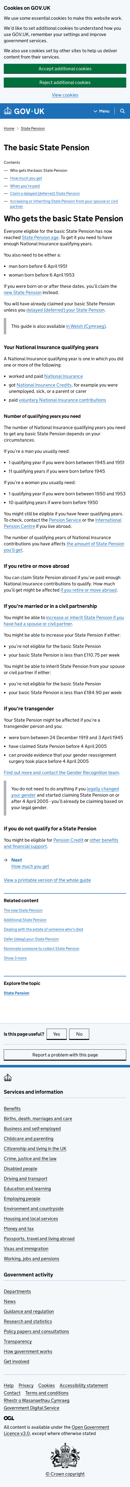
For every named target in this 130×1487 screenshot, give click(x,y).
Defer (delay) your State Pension (31, 939)
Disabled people (20, 1168)
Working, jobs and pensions (31, 1258)
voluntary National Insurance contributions (62, 400)
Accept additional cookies (65, 69)
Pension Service (65, 520)
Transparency (18, 1341)
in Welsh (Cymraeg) (86, 326)
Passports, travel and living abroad (39, 1238)
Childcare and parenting (28, 1138)
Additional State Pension (25, 919)
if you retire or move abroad (89, 590)
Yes (60, 1034)
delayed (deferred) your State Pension (65, 310)
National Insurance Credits (44, 385)
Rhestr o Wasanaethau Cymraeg (36, 1400)
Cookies (46, 1385)
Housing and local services (31, 1218)
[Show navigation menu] (102, 111)
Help (9, 1385)
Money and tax (19, 1228)
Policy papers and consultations (36, 1331)
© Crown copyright (65, 1474)
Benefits (12, 1108)
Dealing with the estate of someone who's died (43, 929)
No (82, 1034)
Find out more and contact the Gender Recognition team (61, 772)
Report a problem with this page (65, 1055)
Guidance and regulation (29, 1311)
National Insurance (63, 376)
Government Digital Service (31, 1408)
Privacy (26, 1385)
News (10, 1301)
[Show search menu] (122, 111)
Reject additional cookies (65, 82)
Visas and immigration (26, 1248)
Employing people (22, 1198)
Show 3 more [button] (15, 957)
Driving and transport (25, 1178)
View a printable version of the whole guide (47, 880)
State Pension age (40, 237)
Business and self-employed (32, 1128)
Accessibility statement (84, 1385)
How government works (28, 1351)
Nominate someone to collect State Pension (41, 948)
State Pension (33, 128)
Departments (17, 1291)
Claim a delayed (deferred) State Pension (45, 193)
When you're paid (25, 186)
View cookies (65, 95)
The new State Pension (23, 910)
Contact (12, 1393)
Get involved (16, 1361)
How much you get (26, 178)
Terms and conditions (47, 1393)
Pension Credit (68, 840)
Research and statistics (28, 1321)
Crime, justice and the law (30, 1158)
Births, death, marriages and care (38, 1118)
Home (9, 128)
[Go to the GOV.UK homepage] (24, 111)
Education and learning (27, 1188)
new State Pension (23, 292)
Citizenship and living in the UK (35, 1148)
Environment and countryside (34, 1208)
